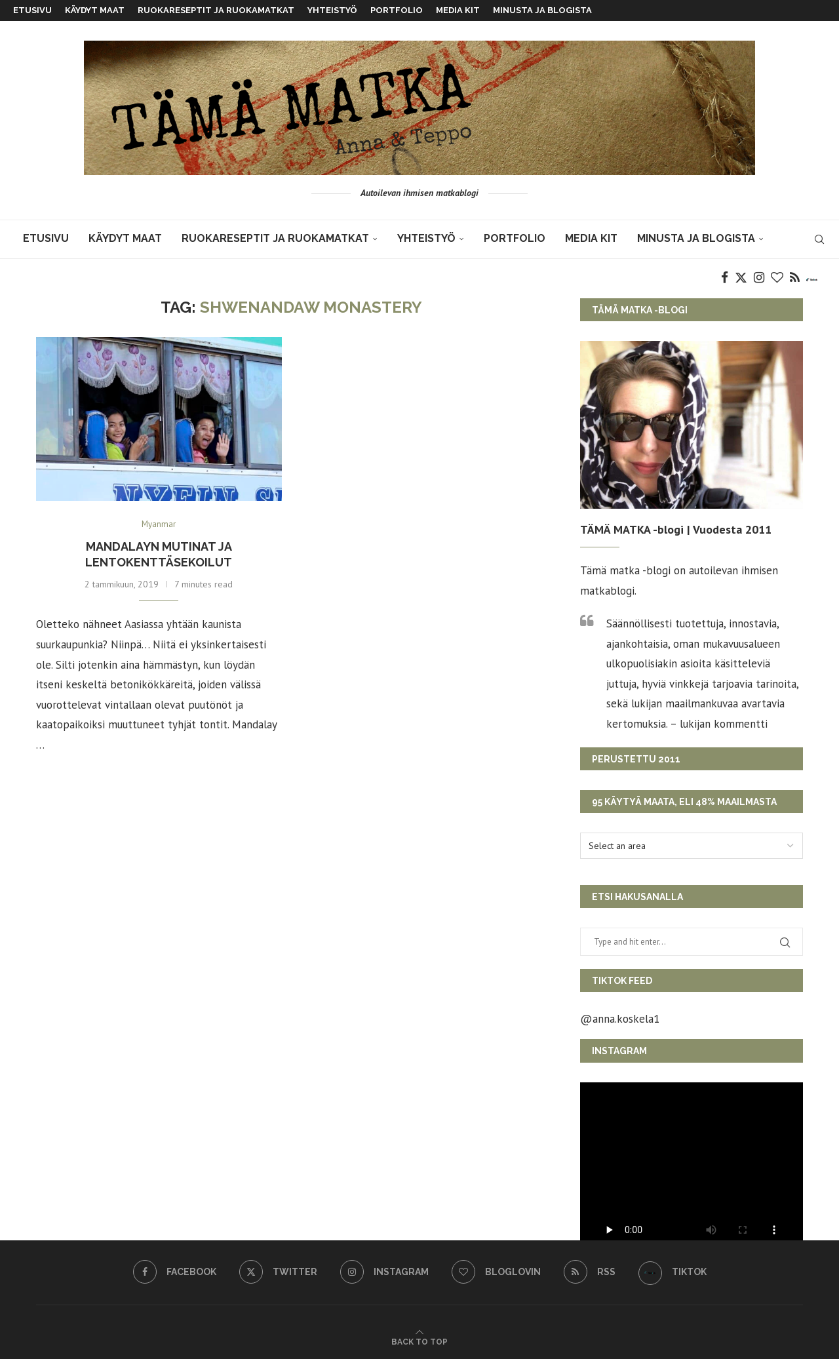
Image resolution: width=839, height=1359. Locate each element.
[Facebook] (724, 278)
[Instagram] (759, 278)
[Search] (819, 239)
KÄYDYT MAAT (95, 10)
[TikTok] (811, 278)
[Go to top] (419, 1340)
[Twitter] (741, 278)
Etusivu (32, 10)
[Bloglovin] (777, 278)
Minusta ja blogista (542, 10)
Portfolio (396, 10)
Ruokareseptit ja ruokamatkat (216, 10)
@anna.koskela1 (619, 1019)
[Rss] (795, 278)
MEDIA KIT (458, 10)
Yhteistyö (332, 10)
